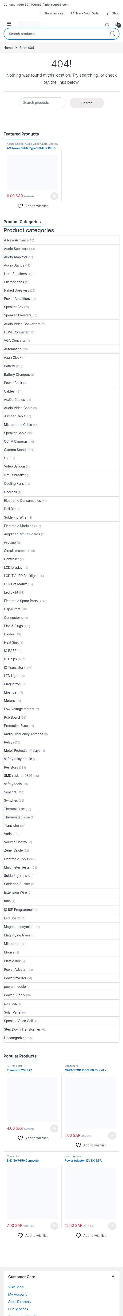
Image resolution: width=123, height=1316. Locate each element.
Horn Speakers (15, 274)
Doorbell (10, 492)
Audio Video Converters (22, 324)
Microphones (14, 282)
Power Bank (13, 383)
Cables (53, 143)
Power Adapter (15, 969)
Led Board (12, 918)
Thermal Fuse (14, 809)
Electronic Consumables (22, 500)
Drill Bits (10, 509)
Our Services (18, 1309)
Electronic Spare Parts (21, 601)
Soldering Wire (15, 517)
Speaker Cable (15, 433)
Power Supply (14, 995)
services (10, 1003)
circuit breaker (15, 475)
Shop (113, 13)
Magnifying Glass (17, 935)
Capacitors (12, 609)
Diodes (9, 634)
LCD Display (13, 567)
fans (7, 901)
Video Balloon (14, 466)
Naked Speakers (16, 290)
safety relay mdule (18, 759)
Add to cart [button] (54, 196)
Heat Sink (11, 642)
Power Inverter (15, 978)
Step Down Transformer (22, 1029)
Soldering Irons (15, 876)
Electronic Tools (16, 859)
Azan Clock (12, 357)
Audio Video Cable (36, 143)
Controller (11, 559)
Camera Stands (16, 450)
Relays (9, 742)
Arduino (10, 542)
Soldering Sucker (17, 884)
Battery (9, 366)
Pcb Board (12, 717)
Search (112, 33)
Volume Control (16, 842)
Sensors (10, 792)
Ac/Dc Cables (15, 143)
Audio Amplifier (15, 257)
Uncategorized (15, 1038)
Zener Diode (13, 850)
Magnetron (12, 684)
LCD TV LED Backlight (21, 576)
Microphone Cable (18, 425)
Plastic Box (12, 961)
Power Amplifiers (17, 299)
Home (8, 48)
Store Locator (51, 13)
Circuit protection (17, 551)
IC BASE (10, 651)
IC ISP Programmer (19, 910)
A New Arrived (15, 240)
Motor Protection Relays (22, 750)
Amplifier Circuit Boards (22, 534)
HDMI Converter (16, 332)
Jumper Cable (14, 416)
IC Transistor (13, 667)
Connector (12, 618)
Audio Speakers (16, 249)
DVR (7, 458)
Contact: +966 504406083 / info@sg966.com (36, 4)
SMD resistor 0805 (18, 776)
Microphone (13, 944)
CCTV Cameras (16, 441)
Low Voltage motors (19, 709)
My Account (17, 1294)
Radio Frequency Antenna (23, 734)
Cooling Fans (14, 483)
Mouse (9, 952)
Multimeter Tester (17, 867)
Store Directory (19, 1302)
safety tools (13, 784)
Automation (12, 349)
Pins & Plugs (13, 626)
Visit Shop (16, 1287)
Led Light (11, 592)
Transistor (11, 825)
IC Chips (10, 659)
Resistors (11, 767)
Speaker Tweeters (18, 315)
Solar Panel (12, 1012)
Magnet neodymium (19, 927)
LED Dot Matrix (15, 584)
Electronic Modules (18, 526)
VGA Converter (15, 340)
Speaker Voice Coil (18, 1021)
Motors (9, 701)
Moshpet (10, 692)
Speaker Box (13, 307)
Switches (11, 800)
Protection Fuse (16, 726)
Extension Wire (15, 892)
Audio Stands (14, 265)
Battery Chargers (17, 374)
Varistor (10, 834)
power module (15, 986)
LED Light (11, 676)
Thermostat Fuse (17, 817)
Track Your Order (85, 13)
